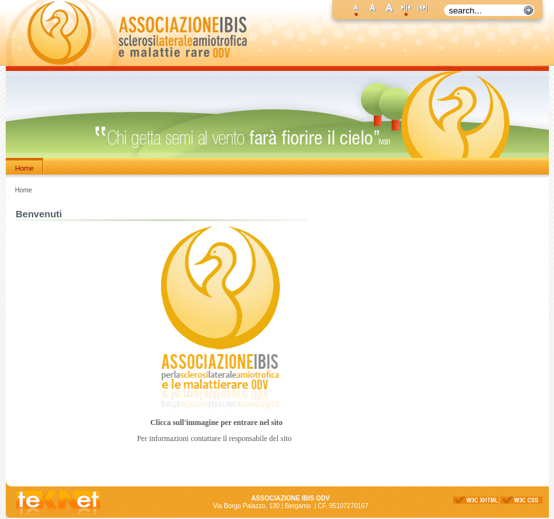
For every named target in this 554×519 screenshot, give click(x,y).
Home (24, 168)
